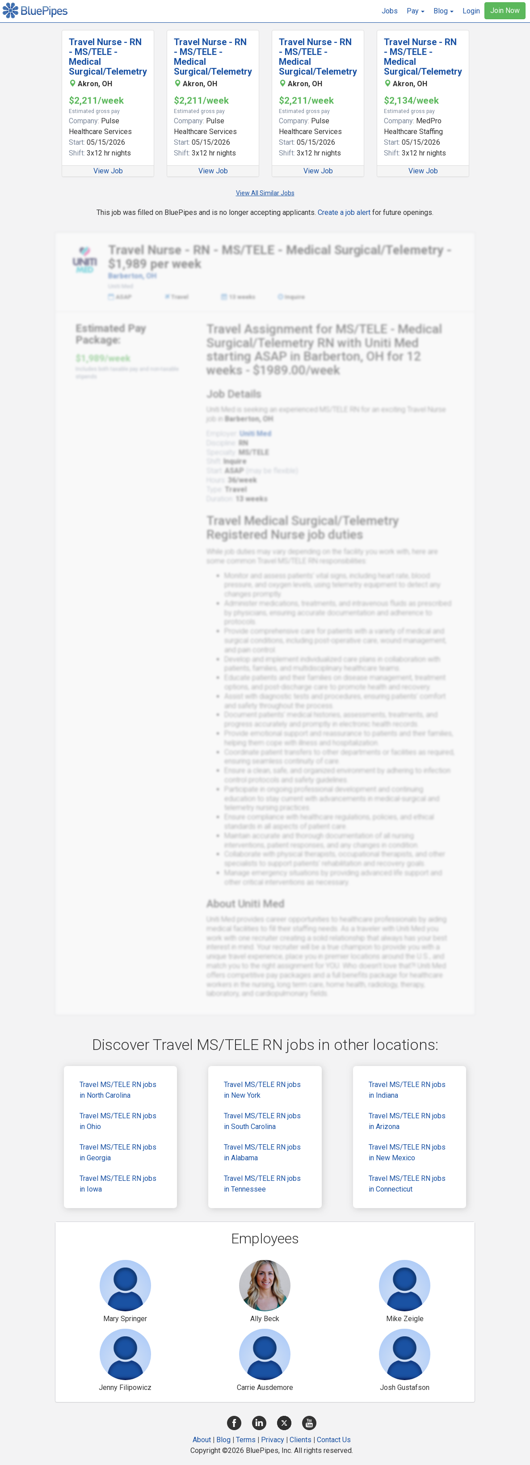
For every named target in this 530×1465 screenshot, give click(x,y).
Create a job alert (344, 212)
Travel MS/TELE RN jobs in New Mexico (407, 1152)
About (202, 1440)
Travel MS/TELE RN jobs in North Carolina (118, 1090)
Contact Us (334, 1440)
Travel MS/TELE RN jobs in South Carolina (262, 1121)
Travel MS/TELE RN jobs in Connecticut (407, 1183)
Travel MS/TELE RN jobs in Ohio (118, 1121)
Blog (223, 1440)
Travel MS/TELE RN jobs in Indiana (407, 1090)
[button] (415, 11)
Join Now (505, 10)
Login (471, 11)
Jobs (390, 11)
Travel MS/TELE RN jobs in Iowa (118, 1183)
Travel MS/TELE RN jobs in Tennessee (262, 1183)
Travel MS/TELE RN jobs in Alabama (262, 1152)
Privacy (272, 1440)
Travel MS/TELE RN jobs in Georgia (118, 1152)
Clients (300, 1440)
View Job (108, 171)
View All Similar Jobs (265, 193)
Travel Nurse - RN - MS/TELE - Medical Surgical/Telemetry (108, 57)
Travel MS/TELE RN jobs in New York (262, 1090)
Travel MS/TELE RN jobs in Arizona (407, 1121)
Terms (246, 1440)
